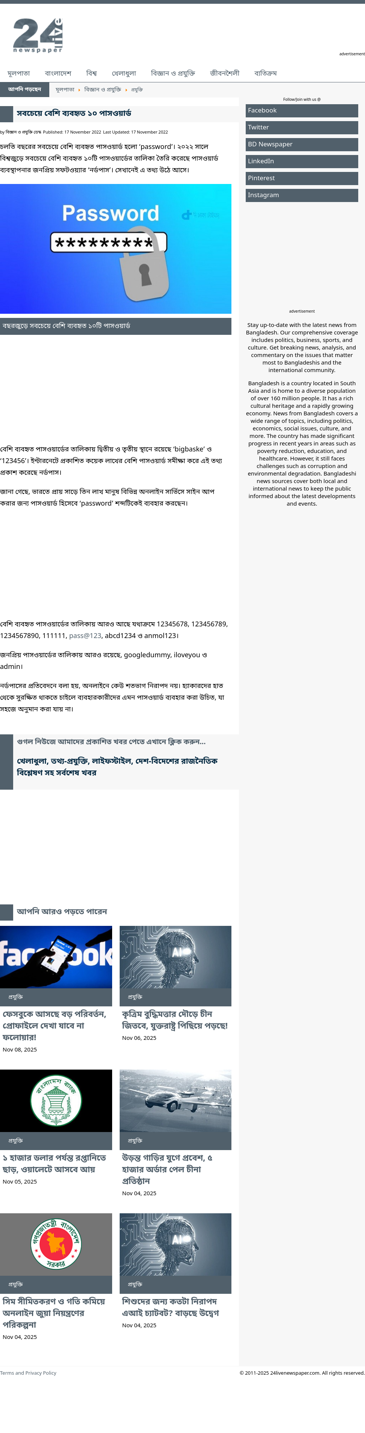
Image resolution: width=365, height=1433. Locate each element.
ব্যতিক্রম (265, 73)
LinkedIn (261, 161)
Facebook (262, 110)
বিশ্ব (91, 73)
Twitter (258, 127)
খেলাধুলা (124, 73)
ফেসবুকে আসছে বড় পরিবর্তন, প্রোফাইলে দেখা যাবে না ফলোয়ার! (54, 1026)
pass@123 (85, 636)
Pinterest (261, 178)
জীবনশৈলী (224, 73)
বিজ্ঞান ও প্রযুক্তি (173, 73)
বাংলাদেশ (58, 73)
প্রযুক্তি (15, 997)
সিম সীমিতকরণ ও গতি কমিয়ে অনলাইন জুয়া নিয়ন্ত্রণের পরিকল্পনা (54, 1314)
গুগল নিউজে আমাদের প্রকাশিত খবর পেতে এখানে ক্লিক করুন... (111, 742)
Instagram (263, 195)
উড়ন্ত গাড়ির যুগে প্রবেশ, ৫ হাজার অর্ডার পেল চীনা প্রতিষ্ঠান (167, 1170)
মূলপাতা (19, 73)
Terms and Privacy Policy (28, 1373)
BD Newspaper (270, 144)
